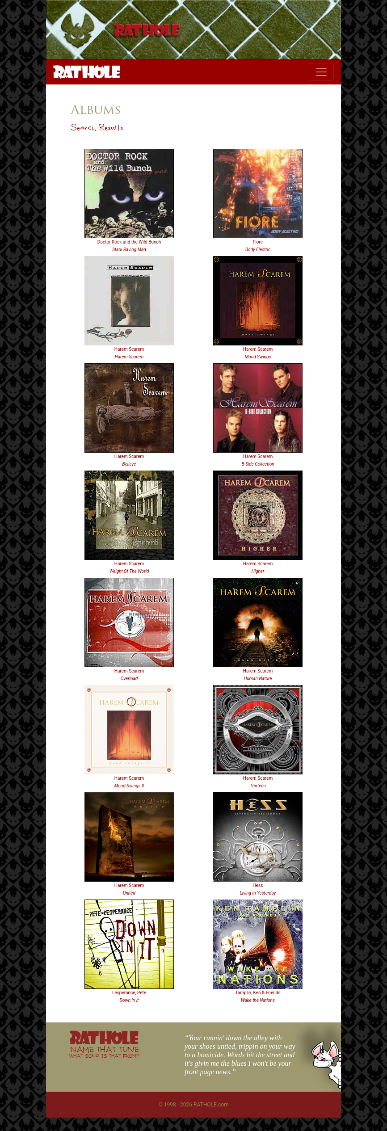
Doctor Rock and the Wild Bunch (129, 242)
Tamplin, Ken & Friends (257, 992)
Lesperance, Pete (129, 992)
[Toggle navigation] (321, 72)
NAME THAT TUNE (104, 1052)
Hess (258, 885)
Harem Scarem (129, 349)
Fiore (258, 242)
